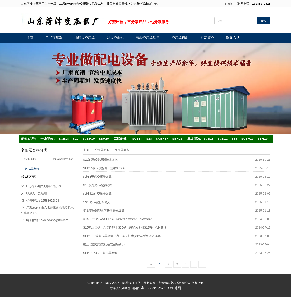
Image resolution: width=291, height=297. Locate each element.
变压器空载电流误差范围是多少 (104, 244)
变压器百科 (180, 38)
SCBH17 (162, 138)
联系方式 (233, 38)
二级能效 (120, 138)
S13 (234, 138)
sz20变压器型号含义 (96, 202)
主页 (30, 38)
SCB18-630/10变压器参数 (100, 253)
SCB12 (223, 138)
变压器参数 (31, 169)
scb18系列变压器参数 (97, 193)
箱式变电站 (115, 38)
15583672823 (155, 288)
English (229, 3)
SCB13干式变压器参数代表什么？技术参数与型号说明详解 (122, 236)
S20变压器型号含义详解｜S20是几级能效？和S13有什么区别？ (125, 227)
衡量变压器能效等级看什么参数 (104, 210)
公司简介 (207, 38)
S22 (76, 138)
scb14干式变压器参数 (97, 176)
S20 (149, 138)
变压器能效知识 (62, 159)
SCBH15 (247, 138)
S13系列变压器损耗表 (97, 185)
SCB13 (208, 138)
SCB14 (137, 138)
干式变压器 (54, 38)
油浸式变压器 (84, 38)
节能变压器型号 (148, 38)
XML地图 (174, 288)
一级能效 (46, 138)
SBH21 (177, 138)
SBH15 (263, 138)
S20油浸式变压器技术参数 (100, 159)
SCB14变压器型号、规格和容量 (104, 168)
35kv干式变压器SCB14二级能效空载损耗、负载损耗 (117, 219)
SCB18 (64, 138)
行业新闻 (30, 159)
